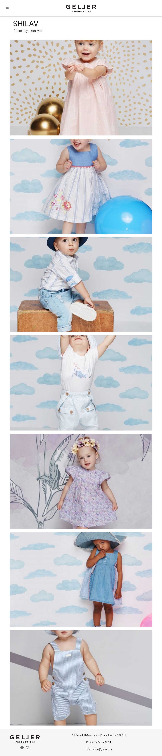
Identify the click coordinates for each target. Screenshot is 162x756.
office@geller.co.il (102, 749)
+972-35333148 (103, 742)
